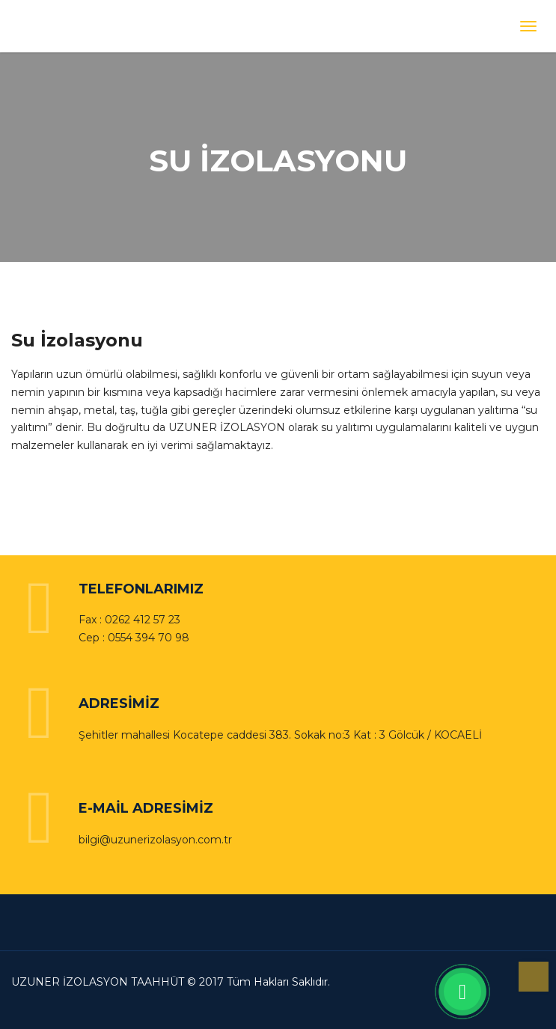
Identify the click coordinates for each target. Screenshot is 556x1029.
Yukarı (534, 977)
